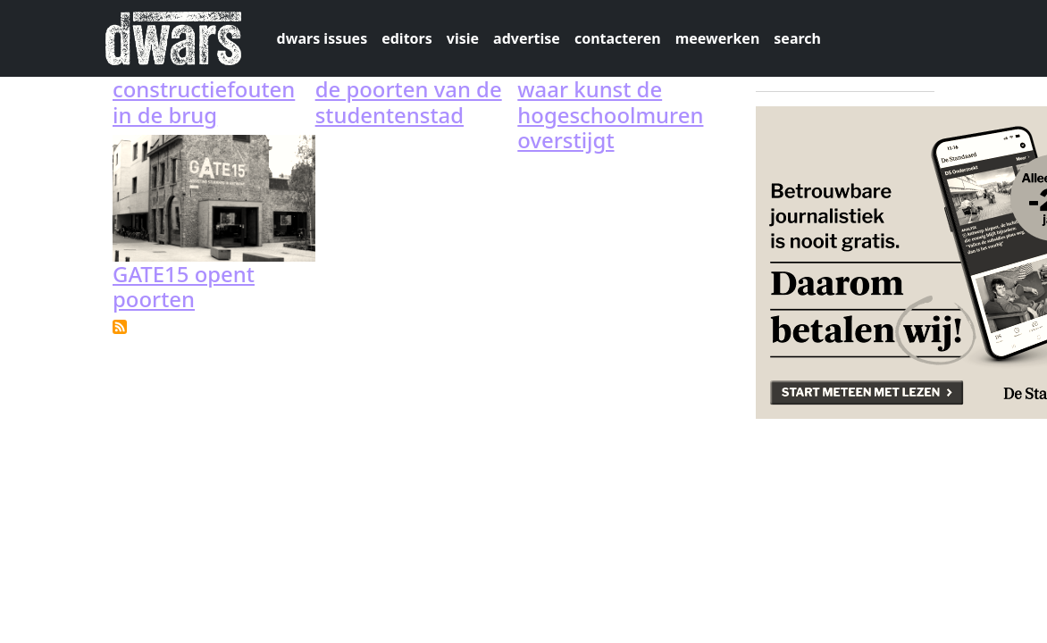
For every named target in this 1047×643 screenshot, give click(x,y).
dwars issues (322, 38)
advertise (526, 38)
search (797, 38)
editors (406, 38)
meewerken (717, 38)
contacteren (617, 38)
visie (463, 38)
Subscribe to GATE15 (120, 327)
